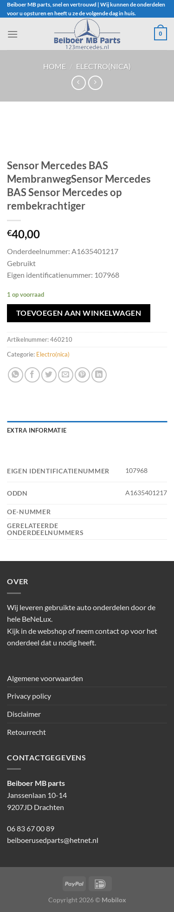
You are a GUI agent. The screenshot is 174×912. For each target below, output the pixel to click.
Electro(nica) (103, 66)
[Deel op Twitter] (49, 375)
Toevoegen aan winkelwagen (79, 313)
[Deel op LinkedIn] (99, 375)
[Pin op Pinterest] (82, 375)
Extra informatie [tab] (36, 430)
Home (54, 66)
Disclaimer (24, 713)
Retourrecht (26, 731)
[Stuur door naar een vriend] (65, 375)
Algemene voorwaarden (45, 678)
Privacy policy (29, 695)
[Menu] (12, 34)
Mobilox (114, 900)
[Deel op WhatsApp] (15, 375)
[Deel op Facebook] (32, 375)
